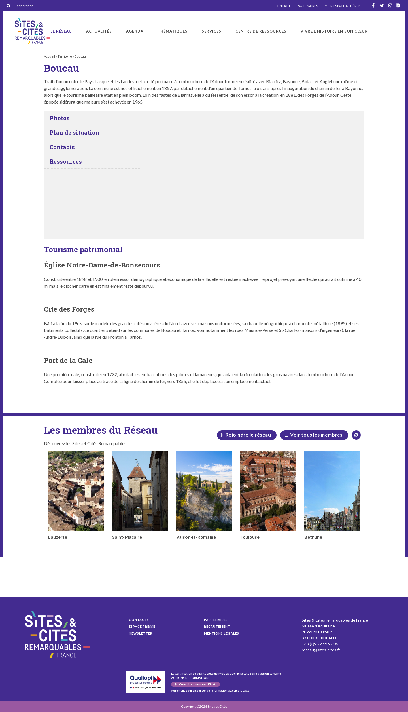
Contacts (139, 620)
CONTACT (283, 6)
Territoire (65, 56)
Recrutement (217, 626)
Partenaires (216, 620)
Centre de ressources (260, 31)
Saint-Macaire (140, 495)
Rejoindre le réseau (248, 435)
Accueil (49, 56)
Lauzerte (76, 495)
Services (211, 31)
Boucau (32, 31)
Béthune (332, 495)
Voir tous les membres (316, 435)
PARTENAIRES (307, 6)
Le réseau (61, 31)
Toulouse (268, 495)
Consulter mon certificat (197, 684)
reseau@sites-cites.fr (321, 649)
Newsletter (140, 633)
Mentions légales (221, 633)
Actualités (99, 31)
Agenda (134, 31)
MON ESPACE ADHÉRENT (344, 6)
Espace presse (142, 626)
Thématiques (173, 31)
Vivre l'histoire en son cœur (334, 31)
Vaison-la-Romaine (204, 495)
